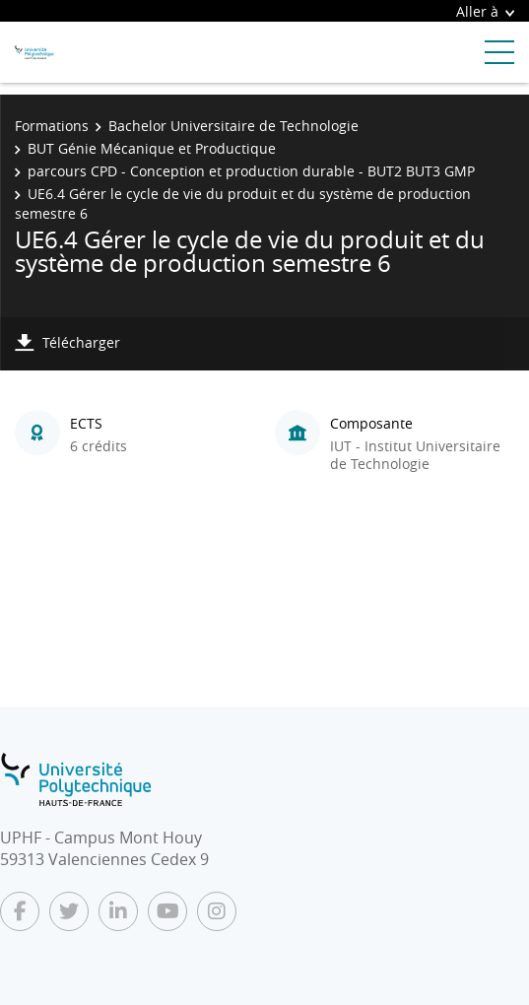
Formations (52, 125)
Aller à (485, 11)
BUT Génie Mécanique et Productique (152, 148)
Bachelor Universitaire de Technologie (233, 125)
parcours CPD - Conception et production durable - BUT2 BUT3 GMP (251, 171)
